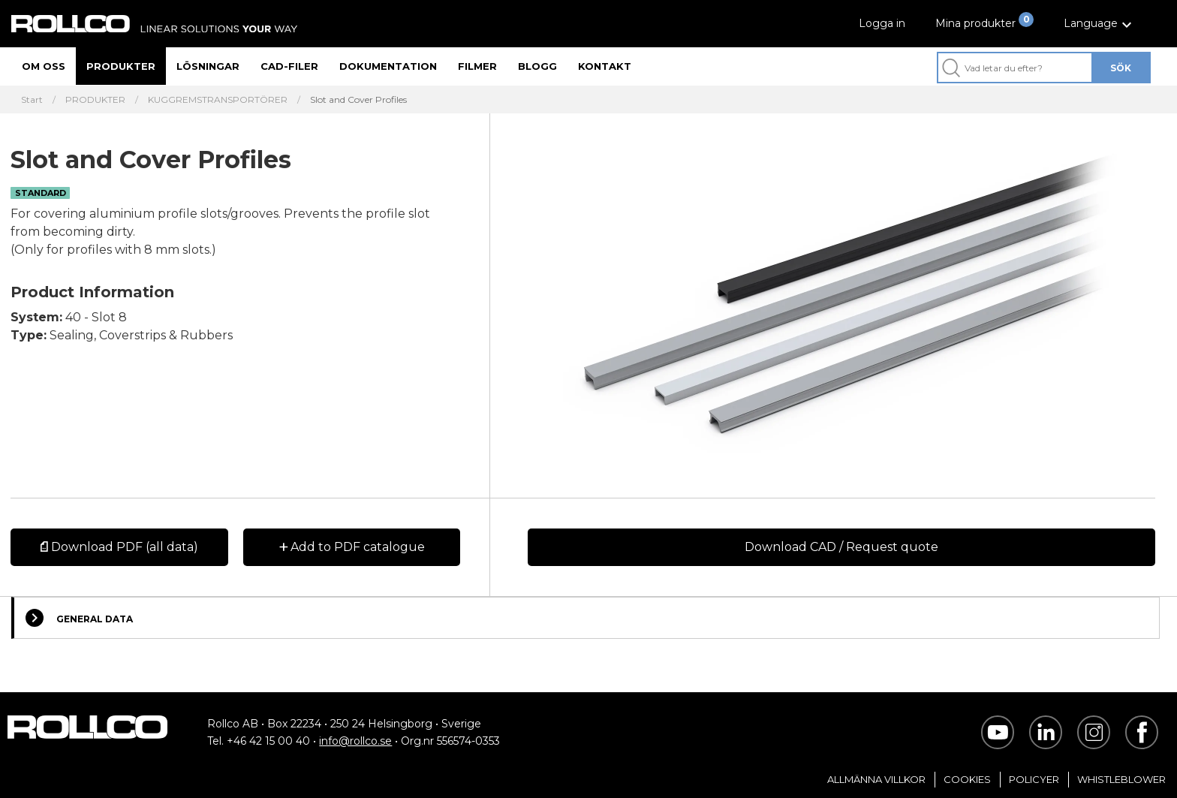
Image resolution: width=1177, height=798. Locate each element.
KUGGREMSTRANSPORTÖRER (217, 99)
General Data (79, 618)
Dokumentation (388, 66)
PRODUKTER (95, 99)
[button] (1100, 23)
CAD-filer (289, 66)
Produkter (120, 66)
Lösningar (207, 66)
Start (32, 99)
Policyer (1034, 779)
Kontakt (604, 66)
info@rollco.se (355, 741)
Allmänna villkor (876, 779)
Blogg (537, 66)
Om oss (43, 66)
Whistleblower (1121, 779)
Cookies (967, 779)
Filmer (477, 66)
